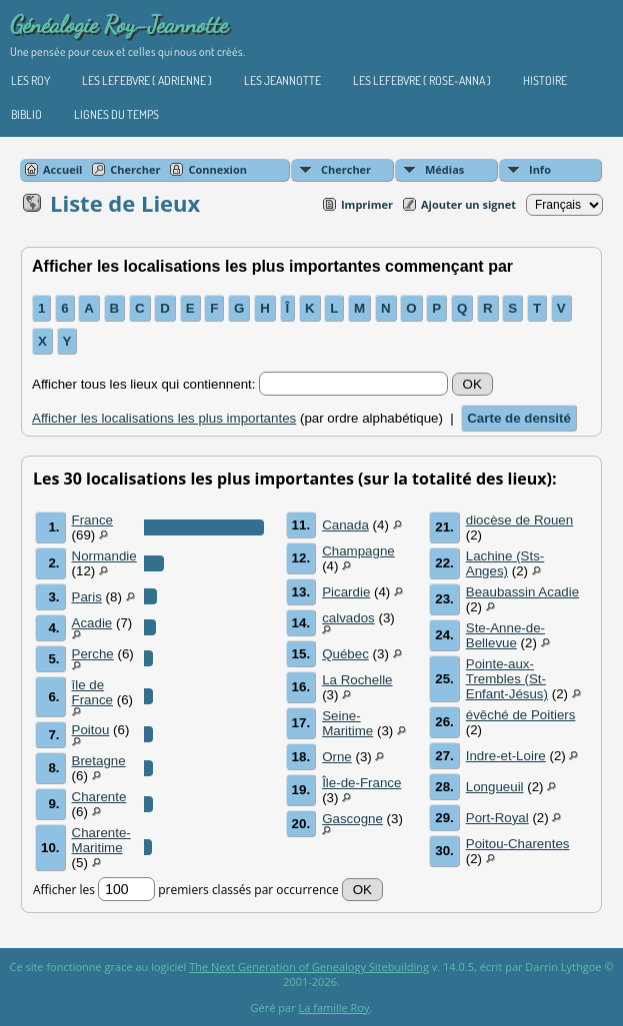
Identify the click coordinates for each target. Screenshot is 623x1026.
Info (540, 169)
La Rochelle (357, 679)
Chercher (346, 169)
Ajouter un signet (468, 204)
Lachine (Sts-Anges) (505, 563)
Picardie (346, 591)
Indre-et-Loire (506, 755)
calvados (348, 617)
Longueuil (495, 786)
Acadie (92, 622)
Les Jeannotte (282, 80)
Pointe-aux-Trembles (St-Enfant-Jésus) (507, 678)
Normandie (104, 555)
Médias (444, 169)
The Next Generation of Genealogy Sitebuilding (309, 966)
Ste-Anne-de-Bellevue (505, 635)
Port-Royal (497, 817)
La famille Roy (334, 1007)
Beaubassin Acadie (522, 591)
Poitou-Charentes (518, 843)
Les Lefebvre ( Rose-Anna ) (422, 80)
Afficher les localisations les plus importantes (164, 418)
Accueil (62, 169)
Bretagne (99, 760)
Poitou (91, 729)
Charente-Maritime (101, 840)
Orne (337, 756)
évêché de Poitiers (521, 714)
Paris (87, 596)
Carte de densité (519, 418)
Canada (345, 524)
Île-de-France (361, 782)
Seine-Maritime (347, 723)
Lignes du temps (116, 114)
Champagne (358, 550)
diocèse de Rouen (519, 520)
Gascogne (352, 818)
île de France (92, 692)
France (92, 520)
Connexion (217, 169)
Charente (99, 796)
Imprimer (367, 204)
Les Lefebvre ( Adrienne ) (147, 80)
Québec (345, 653)
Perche (93, 653)
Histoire (545, 80)
